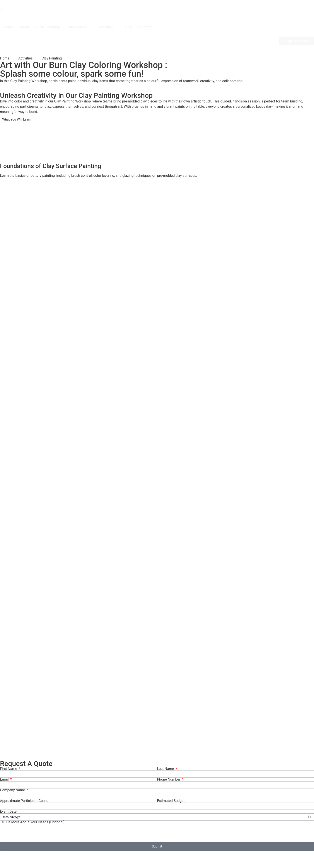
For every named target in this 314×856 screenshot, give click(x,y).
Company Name (13, 790)
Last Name (166, 769)
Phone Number (169, 779)
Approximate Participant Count (24, 801)
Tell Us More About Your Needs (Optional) (32, 822)
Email (5, 779)
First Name (9, 769)
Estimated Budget (170, 801)
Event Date (8, 811)
